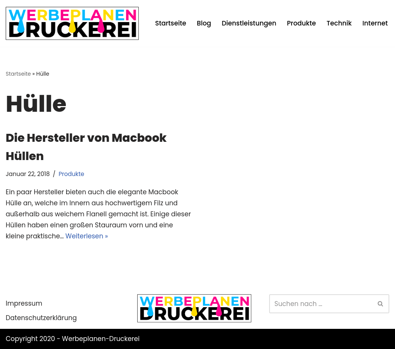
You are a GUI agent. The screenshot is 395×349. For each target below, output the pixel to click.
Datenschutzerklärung (41, 317)
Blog (204, 23)
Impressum (24, 303)
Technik (339, 23)
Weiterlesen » (86, 236)
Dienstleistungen (249, 23)
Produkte (301, 23)
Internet (375, 23)
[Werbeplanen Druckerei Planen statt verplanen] (72, 23)
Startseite (170, 23)
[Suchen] (320, 303)
